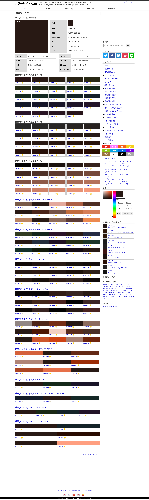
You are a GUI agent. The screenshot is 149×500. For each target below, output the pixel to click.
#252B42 (86, 237)
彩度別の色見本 (110, 98)
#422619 (35, 305)
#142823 (35, 99)
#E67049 (46, 373)
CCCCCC (120, 288)
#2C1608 (111, 230)
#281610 (52, 147)
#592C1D (69, 335)
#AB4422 (18, 373)
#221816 (110, 225)
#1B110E (53, 169)
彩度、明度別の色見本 (113, 111)
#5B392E (53, 177)
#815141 (18, 185)
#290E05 (110, 261)
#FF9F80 (60, 446)
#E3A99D (52, 207)
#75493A (86, 177)
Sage (113, 286)
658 (130, 288)
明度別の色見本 (110, 101)
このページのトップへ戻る (89, 454)
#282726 (35, 130)
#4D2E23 (86, 207)
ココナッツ (127, 286)
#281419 (69, 116)
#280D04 (70, 155)
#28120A (18, 155)
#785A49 (18, 207)
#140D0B (86, 267)
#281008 (35, 155)
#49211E (52, 305)
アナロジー (123, 169)
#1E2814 (35, 91)
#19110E (69, 267)
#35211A (86, 169)
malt (129, 296)
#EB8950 (86, 223)
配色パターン (109, 158)
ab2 (107, 288)
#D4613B (18, 356)
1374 (128, 292)
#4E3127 (35, 177)
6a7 (109, 284)
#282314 (69, 83)
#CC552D (35, 343)
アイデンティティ (110, 169)
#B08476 (18, 365)
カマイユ (107, 163)
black (120, 290)
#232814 (18, 91)
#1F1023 (52, 245)
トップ (26, 9)
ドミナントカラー (110, 166)
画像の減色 (108, 134)
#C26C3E (69, 215)
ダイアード (108, 174)
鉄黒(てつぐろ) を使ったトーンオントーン (33, 200)
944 (119, 286)
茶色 (106, 154)
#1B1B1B (111, 240)
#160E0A (35, 283)
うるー (111, 288)
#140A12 (69, 253)
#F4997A (86, 194)
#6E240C (86, 343)
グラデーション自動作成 (114, 130)
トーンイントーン (125, 161)
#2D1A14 (35, 275)
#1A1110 (110, 255)
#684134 (69, 177)
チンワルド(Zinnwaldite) (115, 237)
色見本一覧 (108, 69)
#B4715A (87, 185)
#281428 (18, 116)
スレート (117, 284)
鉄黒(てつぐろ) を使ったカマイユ (29, 259)
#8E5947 (35, 185)
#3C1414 (111, 250)
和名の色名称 (109, 88)
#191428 (52, 108)
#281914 (35, 83)
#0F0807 (86, 283)
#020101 (18, 169)
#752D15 (52, 327)
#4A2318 (35, 215)
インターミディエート (112, 172)
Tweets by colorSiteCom (109, 306)
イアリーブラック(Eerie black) (117, 242)
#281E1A (52, 138)
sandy (105, 286)
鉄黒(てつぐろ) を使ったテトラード (30, 407)
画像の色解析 (109, 121)
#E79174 (69, 194)
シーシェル (126, 290)
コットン (119, 294)
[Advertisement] (118, 25)
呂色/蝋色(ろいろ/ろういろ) (116, 247)
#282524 (52, 130)
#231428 (86, 108)
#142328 (69, 99)
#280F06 (52, 155)
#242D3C (35, 245)
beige (125, 296)
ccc (115, 288)
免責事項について (77, 490)
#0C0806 (18, 313)
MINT (104, 298)
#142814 (69, 91)
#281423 (35, 116)
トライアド (108, 177)
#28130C (87, 147)
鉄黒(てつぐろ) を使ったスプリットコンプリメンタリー (39, 393)
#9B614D (53, 185)
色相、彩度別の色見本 (113, 104)
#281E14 (52, 83)
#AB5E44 (69, 207)
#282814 (86, 83)
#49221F (86, 313)
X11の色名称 (109, 75)
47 (103, 290)
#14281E (18, 99)
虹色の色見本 (109, 114)
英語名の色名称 (110, 92)
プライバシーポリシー (63, 490)
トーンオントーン (110, 161)
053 (117, 296)
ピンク (114, 147)
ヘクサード (108, 184)
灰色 (130, 154)
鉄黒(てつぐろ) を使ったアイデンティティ (33, 349)
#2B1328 (52, 237)
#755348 (52, 215)
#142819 (86, 91)
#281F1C (35, 138)
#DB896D (53, 194)
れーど (105, 284)
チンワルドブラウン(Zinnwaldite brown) (120, 232)
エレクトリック (113, 290)
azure (127, 284)
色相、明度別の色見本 (113, 108)
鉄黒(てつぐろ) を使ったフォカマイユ (31, 289)
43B (122, 286)
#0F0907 (35, 169)
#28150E (69, 147)
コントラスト (124, 184)
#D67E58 (86, 215)
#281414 (18, 83)
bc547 (121, 296)
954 (104, 296)
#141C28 (18, 401)
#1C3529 (86, 245)
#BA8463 (18, 223)
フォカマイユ (124, 163)
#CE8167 (35, 194)
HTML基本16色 (110, 72)
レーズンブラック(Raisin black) (118, 268)
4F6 (131, 284)
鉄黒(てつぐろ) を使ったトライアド (30, 380)
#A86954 (69, 185)
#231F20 (110, 245)
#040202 (69, 305)
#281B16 (86, 138)
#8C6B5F (86, 327)
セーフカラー (109, 82)
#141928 (18, 108)
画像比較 (107, 137)
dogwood (106, 294)
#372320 (35, 313)
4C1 (107, 296)
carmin (110, 292)
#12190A (35, 253)
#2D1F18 (86, 275)
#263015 (69, 245)
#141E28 (86, 99)
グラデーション (125, 166)
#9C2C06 (74, 365)
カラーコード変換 (111, 124)
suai (132, 296)
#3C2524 (86, 305)
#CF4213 (52, 343)
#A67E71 (69, 343)
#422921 (18, 177)
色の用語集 (108, 140)
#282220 (86, 130)
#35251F (69, 283)
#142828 (52, 99)
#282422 (69, 130)
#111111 (110, 271)
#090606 (18, 297)
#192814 (52, 91)
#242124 (110, 266)
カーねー (126, 294)
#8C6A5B (52, 223)
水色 (114, 150)
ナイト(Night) (112, 273)
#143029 (18, 253)
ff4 (108, 298)
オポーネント (124, 174)
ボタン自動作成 (110, 127)
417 (124, 284)
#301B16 (52, 297)
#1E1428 (69, 108)
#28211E (18, 138)
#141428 (35, 108)
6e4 (114, 292)
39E (114, 294)
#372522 (69, 297)
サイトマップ (128, 2)
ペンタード (123, 181)
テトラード (108, 181)
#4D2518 (35, 327)
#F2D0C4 (52, 335)
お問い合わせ (88, 490)
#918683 (18, 327)
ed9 (127, 288)
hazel (111, 294)
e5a (106, 290)
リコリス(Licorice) (113, 257)
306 (110, 296)
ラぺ (131, 294)
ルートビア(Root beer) (115, 262)
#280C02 (87, 155)
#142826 (74, 401)
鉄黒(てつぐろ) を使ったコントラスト (31, 421)
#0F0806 (18, 267)
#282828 (18, 130)
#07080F (52, 253)
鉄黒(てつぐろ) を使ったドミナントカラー (33, 319)
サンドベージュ (121, 292)
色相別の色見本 (110, 95)
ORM (109, 286)
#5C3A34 (69, 223)
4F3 (113, 296)
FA (124, 288)
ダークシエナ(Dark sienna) (116, 252)
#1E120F (35, 267)
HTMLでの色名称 (111, 79)
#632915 (74, 356)
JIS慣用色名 (109, 85)
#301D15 (52, 283)
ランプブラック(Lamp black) (117, 227)
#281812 (35, 147)
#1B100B (69, 275)
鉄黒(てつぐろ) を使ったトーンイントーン (33, 229)
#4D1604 (35, 335)
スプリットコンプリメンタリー (114, 179)
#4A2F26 (86, 335)
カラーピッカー (110, 117)
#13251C (35, 237)
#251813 (52, 275)
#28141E (52, 116)
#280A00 (60, 437)
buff (104, 288)
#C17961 (18, 194)
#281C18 (70, 138)
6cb (112, 284)
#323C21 (18, 237)
